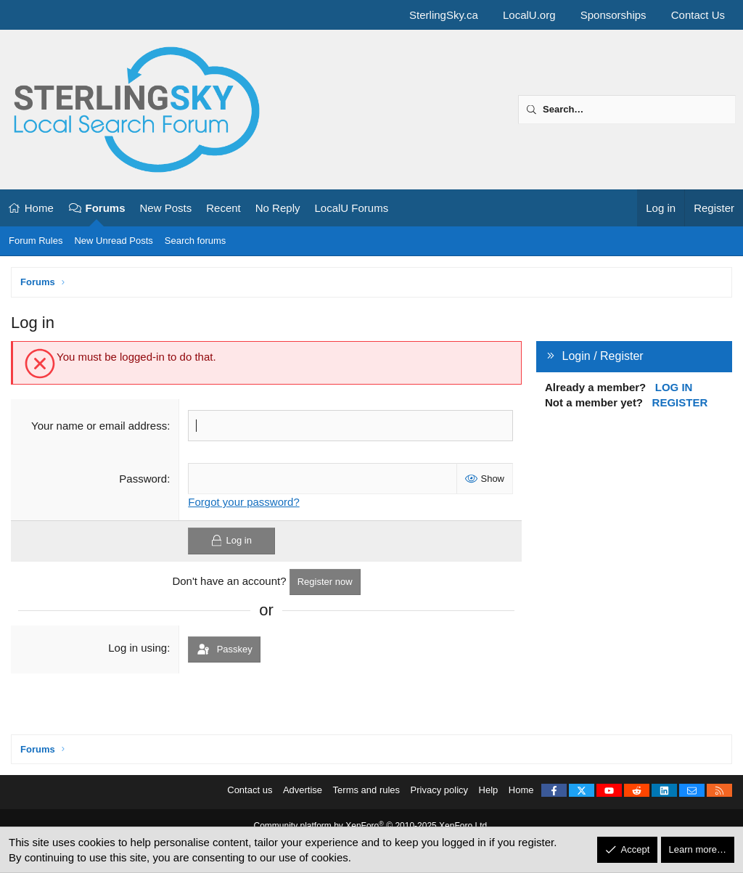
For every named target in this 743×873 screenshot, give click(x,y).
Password (143, 478)
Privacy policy (439, 789)
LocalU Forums (351, 208)
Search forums (195, 240)
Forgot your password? (243, 502)
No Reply (277, 208)
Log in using (137, 648)
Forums (106, 208)
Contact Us (698, 15)
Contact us (249, 789)
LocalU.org (529, 15)
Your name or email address (99, 425)
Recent (223, 208)
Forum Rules (35, 240)
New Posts (166, 208)
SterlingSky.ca (443, 15)
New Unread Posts (113, 240)
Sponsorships (613, 15)
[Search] (627, 109)
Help (488, 789)
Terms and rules (366, 789)
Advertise (302, 789)
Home (39, 208)
